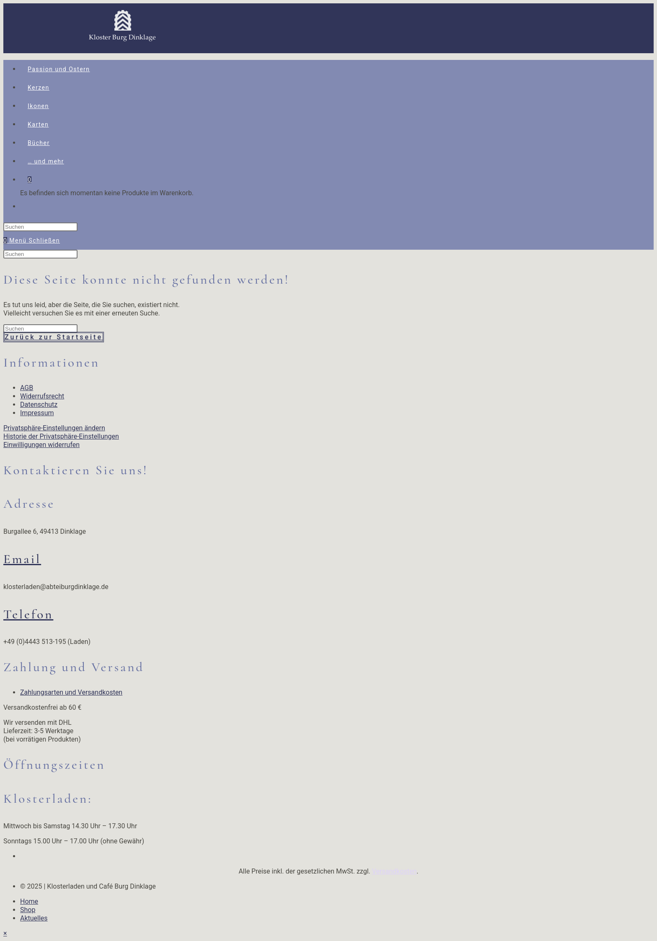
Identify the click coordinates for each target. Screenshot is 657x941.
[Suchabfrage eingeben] (40, 226)
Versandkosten (394, 871)
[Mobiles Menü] (34, 240)
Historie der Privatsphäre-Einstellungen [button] (61, 436)
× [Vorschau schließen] (5, 933)
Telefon (28, 614)
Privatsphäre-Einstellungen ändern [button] (54, 428)
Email (22, 559)
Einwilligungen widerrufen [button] (41, 445)
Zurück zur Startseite (54, 337)
